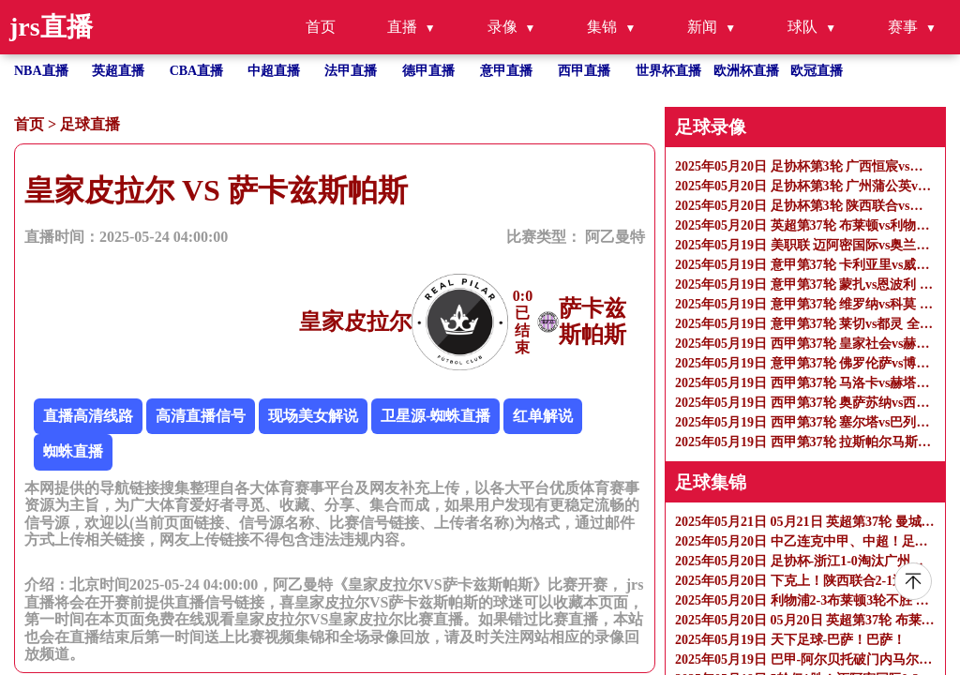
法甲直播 (350, 71)
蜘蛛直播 (73, 451)
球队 (803, 27)
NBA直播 (41, 71)
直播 (402, 27)
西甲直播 (584, 71)
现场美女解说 (313, 416)
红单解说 (543, 416)
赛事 (903, 27)
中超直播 (274, 71)
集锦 (602, 27)
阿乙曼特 (615, 237)
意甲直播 (506, 71)
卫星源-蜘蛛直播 (435, 416)
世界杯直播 (668, 71)
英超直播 (118, 71)
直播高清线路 (88, 416)
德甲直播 (428, 71)
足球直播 (90, 124)
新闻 (702, 27)
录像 (503, 27)
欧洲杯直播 (746, 71)
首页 (321, 27)
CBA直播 (197, 71)
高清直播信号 (201, 416)
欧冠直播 (816, 71)
